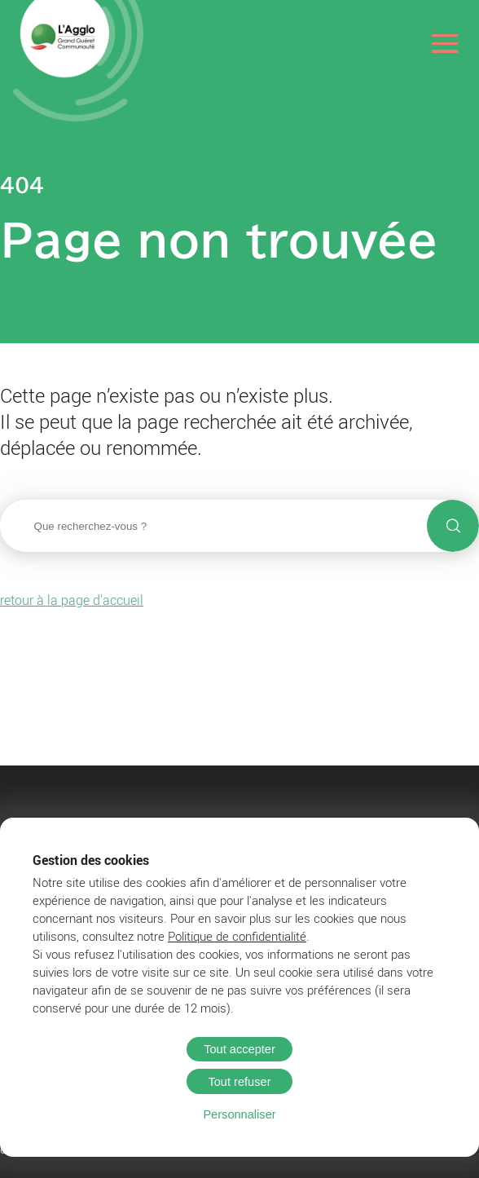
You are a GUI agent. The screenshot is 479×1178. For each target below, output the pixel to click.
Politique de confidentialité (237, 936)
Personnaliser (239, 1114)
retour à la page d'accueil (71, 600)
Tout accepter (239, 1049)
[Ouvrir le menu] (445, 43)
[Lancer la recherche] (453, 526)
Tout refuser (239, 1081)
